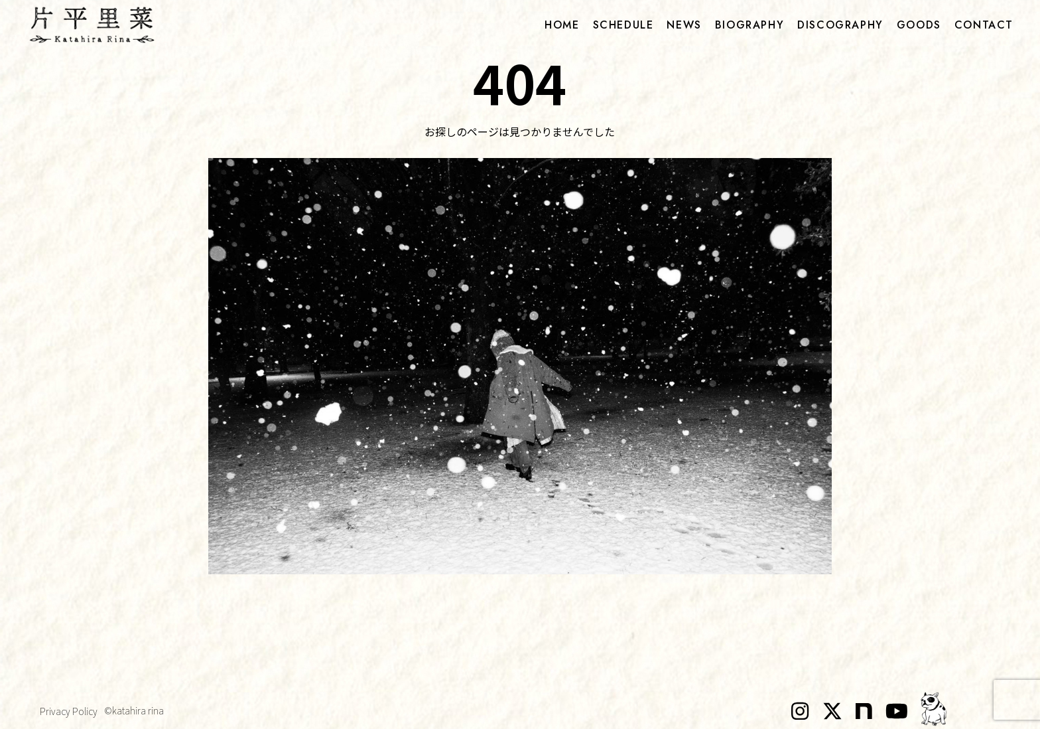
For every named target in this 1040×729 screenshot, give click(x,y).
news (684, 25)
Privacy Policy (69, 711)
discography (840, 25)
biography (749, 25)
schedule (623, 25)
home (562, 25)
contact (983, 25)
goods (919, 25)
